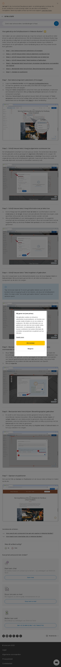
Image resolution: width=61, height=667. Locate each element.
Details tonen (20, 337)
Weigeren (30, 348)
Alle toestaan (30, 343)
